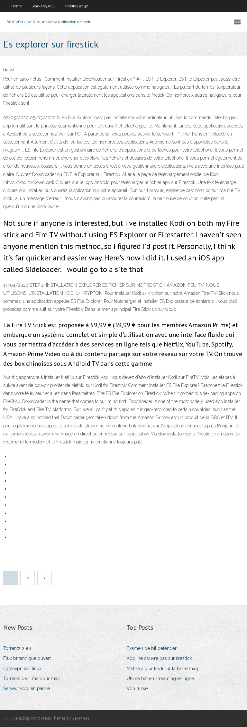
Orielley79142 (76, 6)
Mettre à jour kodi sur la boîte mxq (162, 668)
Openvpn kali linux (22, 668)
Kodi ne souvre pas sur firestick (159, 658)
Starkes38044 (43, 6)
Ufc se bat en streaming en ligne (160, 678)
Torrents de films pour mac (31, 678)
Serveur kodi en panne (26, 688)
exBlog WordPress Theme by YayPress (52, 718)
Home (16, 6)
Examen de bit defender (152, 648)
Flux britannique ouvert (27, 658)
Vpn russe (137, 688)
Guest (8, 69)
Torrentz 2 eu (17, 648)
